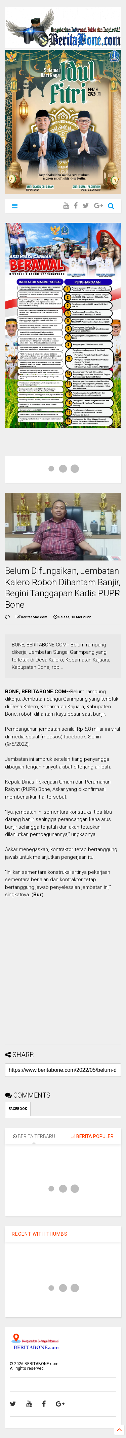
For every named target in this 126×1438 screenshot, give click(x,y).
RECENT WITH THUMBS (40, 1234)
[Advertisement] (63, 976)
